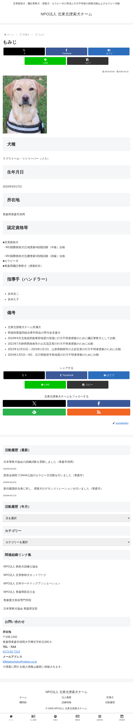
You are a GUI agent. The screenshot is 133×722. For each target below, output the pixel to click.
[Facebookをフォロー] (98, 403)
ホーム (23, 697)
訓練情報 (66, 702)
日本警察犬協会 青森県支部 (20, 608)
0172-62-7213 (11, 651)
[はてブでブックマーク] (109, 51)
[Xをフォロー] (34, 403)
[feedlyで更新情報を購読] (34, 412)
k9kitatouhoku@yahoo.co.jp (20, 661)
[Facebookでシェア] (66, 51)
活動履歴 (110, 702)
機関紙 (23, 702)
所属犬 (110, 697)
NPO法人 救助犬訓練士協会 (20, 566)
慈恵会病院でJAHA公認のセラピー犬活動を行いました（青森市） (44, 475)
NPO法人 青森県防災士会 (19, 591)
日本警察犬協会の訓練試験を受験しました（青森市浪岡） (39, 461)
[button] (87, 61)
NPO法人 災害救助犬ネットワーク (24, 574)
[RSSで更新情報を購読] (98, 412)
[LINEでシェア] (45, 61)
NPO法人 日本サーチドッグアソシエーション (31, 583)
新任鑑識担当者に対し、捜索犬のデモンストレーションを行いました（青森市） (53, 488)
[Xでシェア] (24, 51)
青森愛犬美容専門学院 (17, 600)
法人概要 (66, 697)
